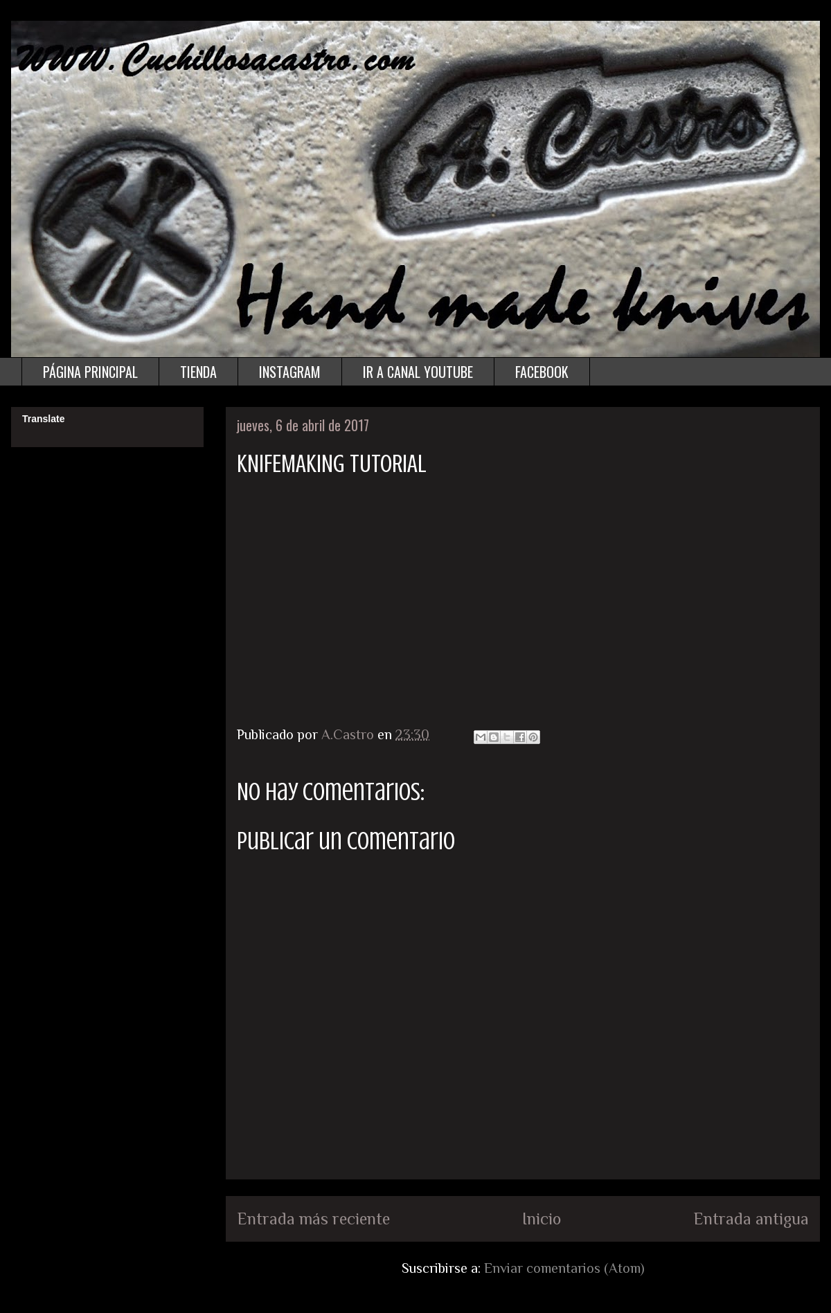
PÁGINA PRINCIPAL (90, 371)
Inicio (541, 1218)
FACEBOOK (542, 371)
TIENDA (198, 371)
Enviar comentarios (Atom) (564, 1268)
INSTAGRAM (290, 371)
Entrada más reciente (313, 1218)
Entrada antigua (751, 1218)
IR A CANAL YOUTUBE (418, 371)
